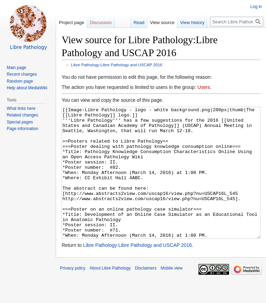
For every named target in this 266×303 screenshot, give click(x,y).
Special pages (20, 122)
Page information (22, 128)
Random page (20, 81)
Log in (256, 6)
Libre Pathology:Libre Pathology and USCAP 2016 (116, 64)
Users (203, 87)
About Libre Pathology (110, 294)
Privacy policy (72, 294)
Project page (71, 22)
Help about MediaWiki (27, 87)
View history (192, 22)
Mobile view (171, 294)
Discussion (101, 22)
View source (162, 22)
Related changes (22, 115)
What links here (21, 108)
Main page (16, 67)
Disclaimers (145, 294)
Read (139, 22)
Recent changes (22, 74)
